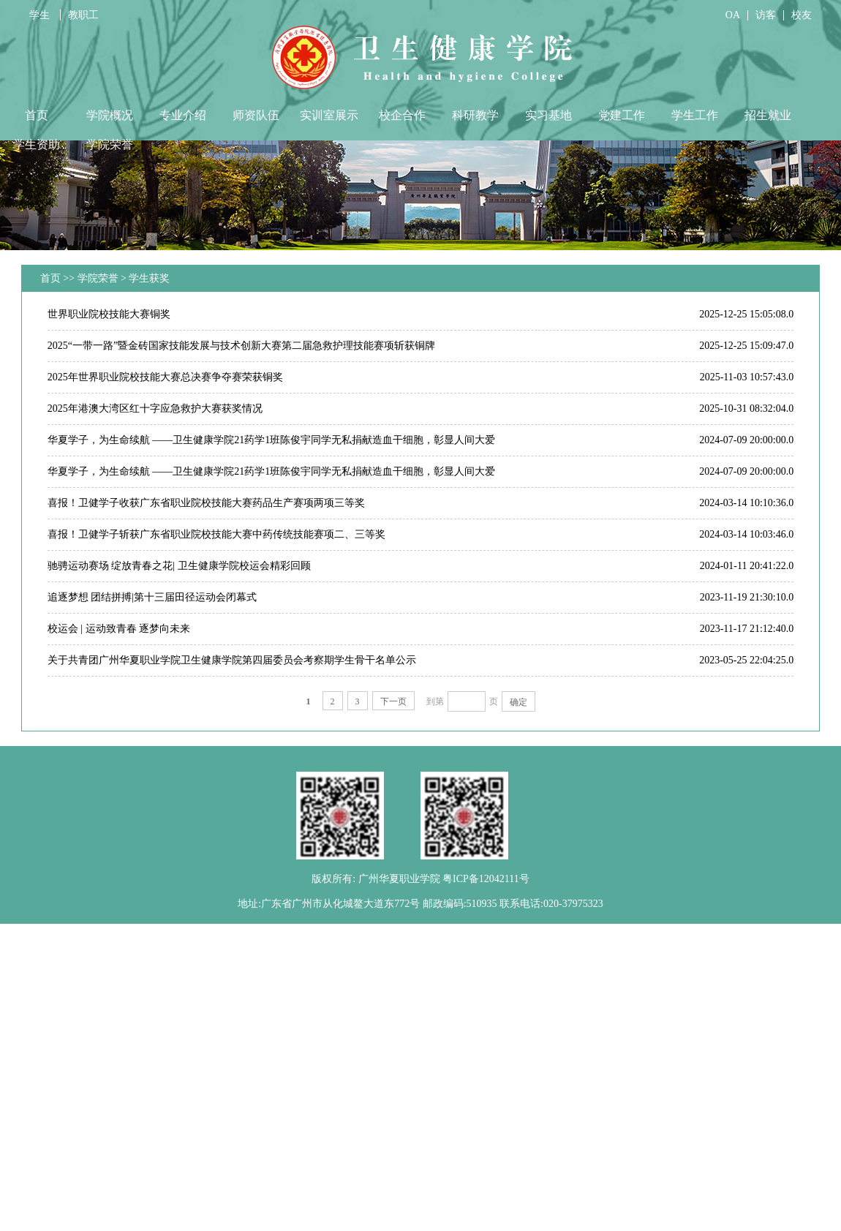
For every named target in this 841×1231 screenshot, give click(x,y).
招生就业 (767, 115)
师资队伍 (256, 115)
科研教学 (475, 115)
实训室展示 (329, 115)
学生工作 (694, 115)
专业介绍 (182, 115)
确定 (518, 702)
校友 (801, 15)
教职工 (83, 15)
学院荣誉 (109, 144)
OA (732, 15)
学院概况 (109, 115)
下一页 (393, 701)
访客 (765, 15)
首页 (36, 115)
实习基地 (548, 115)
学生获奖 (149, 278)
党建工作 (621, 115)
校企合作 (402, 115)
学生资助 (36, 144)
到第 (435, 701)
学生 (41, 15)
